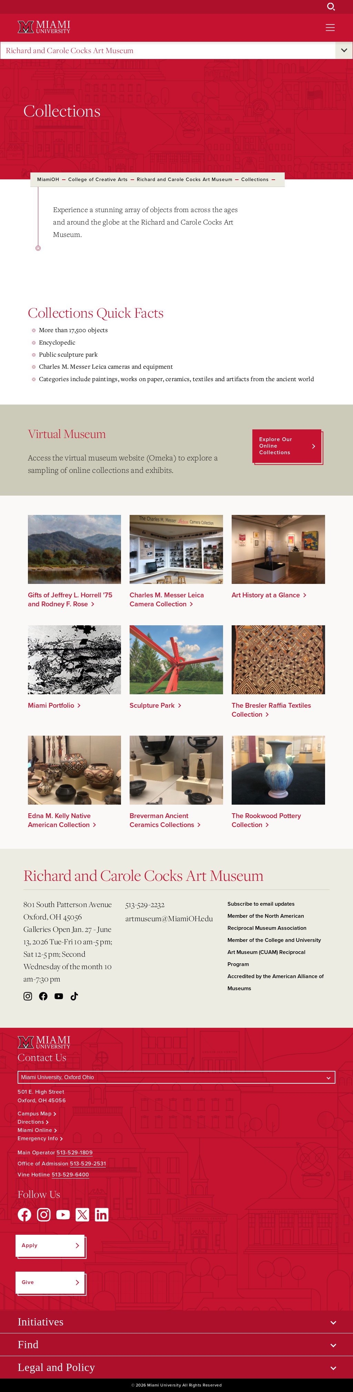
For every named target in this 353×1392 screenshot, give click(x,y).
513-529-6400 (70, 1174)
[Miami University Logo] (44, 27)
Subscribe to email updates (261, 904)
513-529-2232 (144, 904)
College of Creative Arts (98, 179)
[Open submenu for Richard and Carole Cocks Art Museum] (344, 50)
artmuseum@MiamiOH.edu (169, 918)
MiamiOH (48, 179)
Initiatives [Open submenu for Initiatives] (40, 1321)
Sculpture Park (152, 706)
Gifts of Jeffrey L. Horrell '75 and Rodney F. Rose (70, 599)
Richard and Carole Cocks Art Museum (70, 50)
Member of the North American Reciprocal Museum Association (267, 922)
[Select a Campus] (176, 1077)
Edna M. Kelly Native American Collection (59, 820)
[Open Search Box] (331, 7)
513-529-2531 (88, 1163)
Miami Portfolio (51, 706)
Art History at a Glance (266, 595)
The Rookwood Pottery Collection (266, 820)
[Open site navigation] (330, 27)
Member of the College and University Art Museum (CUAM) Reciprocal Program (274, 952)
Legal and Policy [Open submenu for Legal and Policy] (56, 1367)
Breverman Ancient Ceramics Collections (162, 820)
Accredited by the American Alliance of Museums (276, 982)
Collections (255, 179)
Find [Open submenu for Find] (28, 1344)
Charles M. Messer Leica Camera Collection (167, 599)
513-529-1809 (75, 1152)
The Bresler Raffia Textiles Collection (271, 710)
